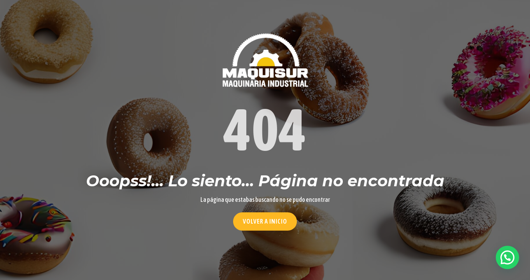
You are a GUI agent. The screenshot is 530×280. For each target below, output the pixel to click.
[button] (507, 257)
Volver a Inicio (265, 221)
